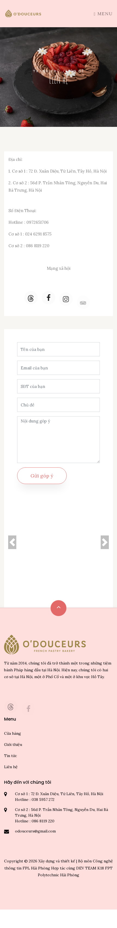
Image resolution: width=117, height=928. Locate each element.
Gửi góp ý (41, 476)
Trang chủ (46, 71)
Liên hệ (11, 766)
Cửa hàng (12, 733)
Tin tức (10, 755)
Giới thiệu (13, 744)
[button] (12, 542)
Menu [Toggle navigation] (103, 13)
